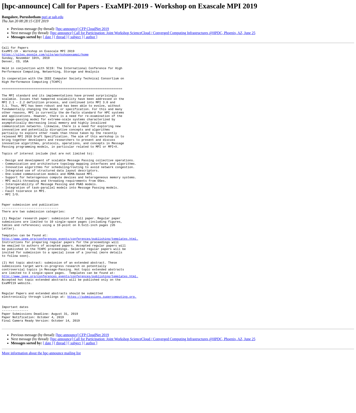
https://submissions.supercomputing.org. (101, 347)
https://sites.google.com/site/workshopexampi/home (45, 56)
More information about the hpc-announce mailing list (41, 409)
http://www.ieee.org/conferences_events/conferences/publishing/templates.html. (70, 277)
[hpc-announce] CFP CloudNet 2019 (82, 29)
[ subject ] (75, 37)
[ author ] (90, 37)
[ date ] (48, 37)
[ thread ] (60, 37)
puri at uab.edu (52, 17)
